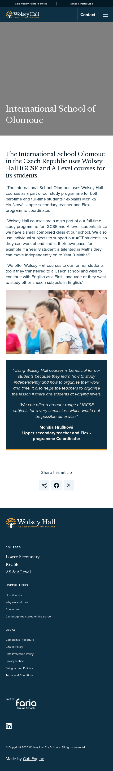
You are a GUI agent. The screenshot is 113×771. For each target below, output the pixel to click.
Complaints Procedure (20, 640)
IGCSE (12, 564)
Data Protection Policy (20, 654)
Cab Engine (33, 759)
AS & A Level (18, 572)
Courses (13, 547)
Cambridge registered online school (29, 616)
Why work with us (17, 602)
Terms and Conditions (20, 675)
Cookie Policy (14, 647)
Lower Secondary (23, 556)
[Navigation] (105, 14)
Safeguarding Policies (19, 668)
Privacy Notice (15, 661)
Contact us (12, 609)
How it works (14, 595)
